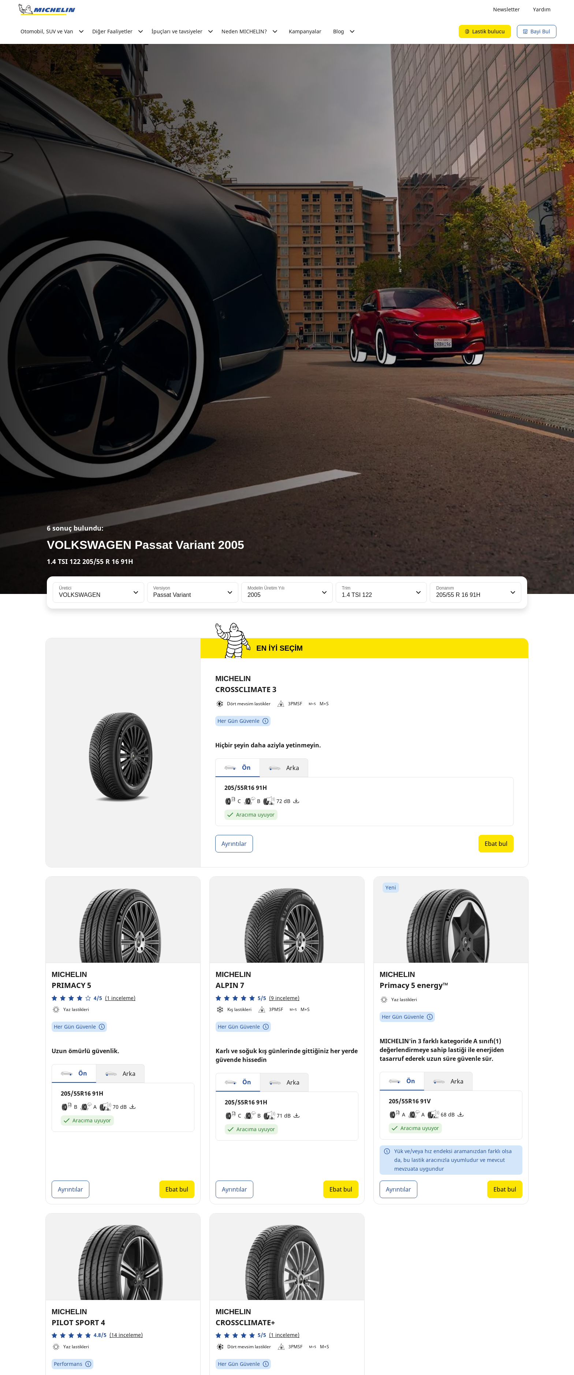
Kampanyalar (305, 31)
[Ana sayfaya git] (47, 9)
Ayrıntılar (234, 844)
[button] (135, 592)
